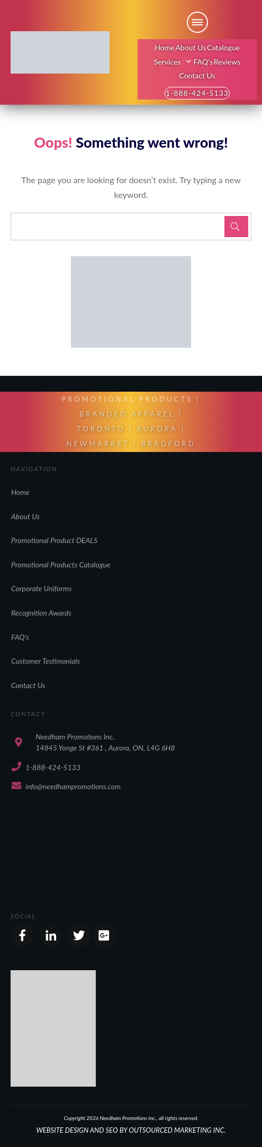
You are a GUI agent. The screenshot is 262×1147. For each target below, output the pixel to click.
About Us (25, 516)
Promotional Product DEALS (54, 540)
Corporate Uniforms (41, 588)
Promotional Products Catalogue (61, 564)
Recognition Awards (41, 612)
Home (20, 491)
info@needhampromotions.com (73, 786)
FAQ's (20, 637)
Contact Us (28, 685)
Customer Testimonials (45, 660)
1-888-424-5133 (52, 767)
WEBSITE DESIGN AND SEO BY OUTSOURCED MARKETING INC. (130, 1130)
